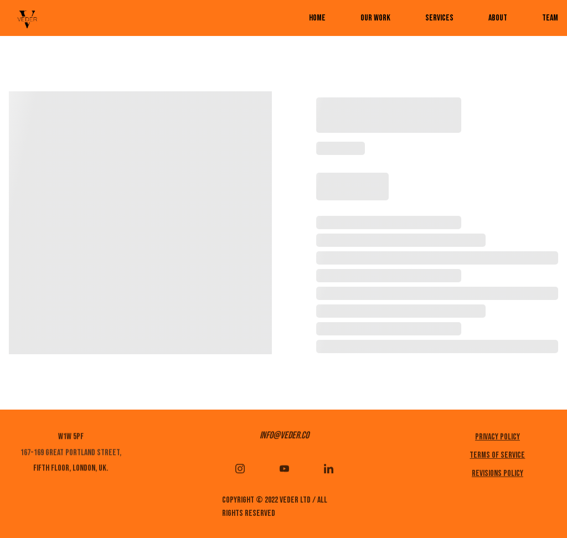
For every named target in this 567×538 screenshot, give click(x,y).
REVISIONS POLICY (497, 475)
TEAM (550, 18)
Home (317, 18)
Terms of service (497, 457)
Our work (375, 18)
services (439, 18)
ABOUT (497, 18)
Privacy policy (497, 438)
